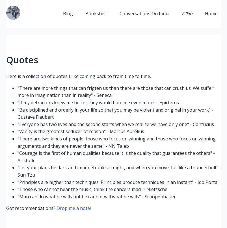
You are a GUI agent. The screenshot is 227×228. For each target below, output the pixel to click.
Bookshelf (96, 13)
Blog (68, 13)
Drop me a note (73, 208)
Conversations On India (144, 13)
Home (211, 13)
